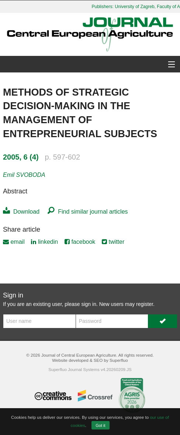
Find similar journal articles (88, 211)
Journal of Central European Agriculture (78, 355)
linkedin (44, 242)
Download (21, 211)
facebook (80, 242)
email (14, 242)
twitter (113, 242)
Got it (100, 425)
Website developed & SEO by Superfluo (90, 360)
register (144, 304)
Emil (24, 175)
